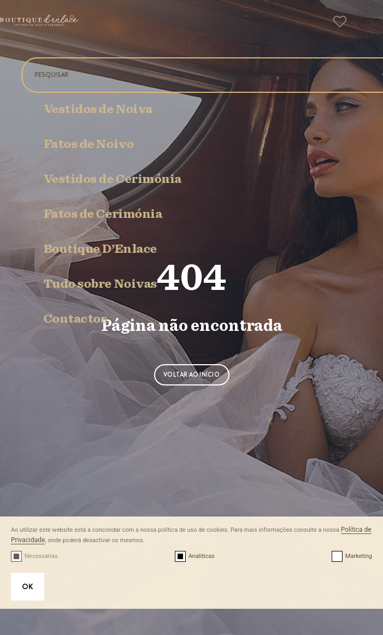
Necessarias (41, 556)
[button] (361, 25)
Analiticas (201, 556)
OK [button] (27, 586)
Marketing (358, 556)
